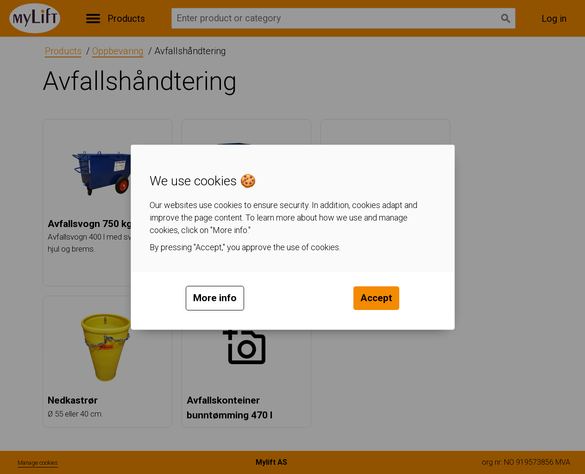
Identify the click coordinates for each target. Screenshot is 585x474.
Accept (376, 297)
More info (215, 297)
